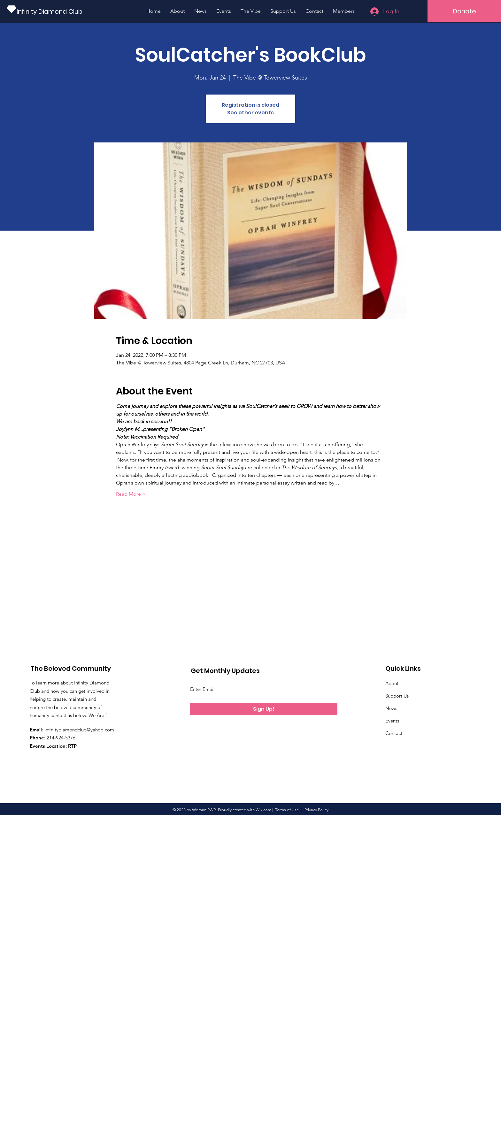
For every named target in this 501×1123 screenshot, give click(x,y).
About (391, 683)
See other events (250, 112)
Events (392, 721)
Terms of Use (287, 809)
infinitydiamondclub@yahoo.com (79, 730)
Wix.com (263, 809)
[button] (464, 11)
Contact (393, 733)
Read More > (131, 494)
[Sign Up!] (263, 709)
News (391, 708)
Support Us (397, 696)
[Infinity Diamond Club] (51, 11)
